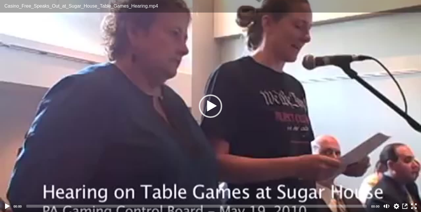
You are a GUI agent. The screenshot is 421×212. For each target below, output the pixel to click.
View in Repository (405, 206)
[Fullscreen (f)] (414, 206)
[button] (210, 106)
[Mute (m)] (386, 206)
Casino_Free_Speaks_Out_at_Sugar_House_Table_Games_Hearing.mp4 (81, 6)
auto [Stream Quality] (396, 206)
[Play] (8, 206)
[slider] (196, 206)
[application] (210, 106)
